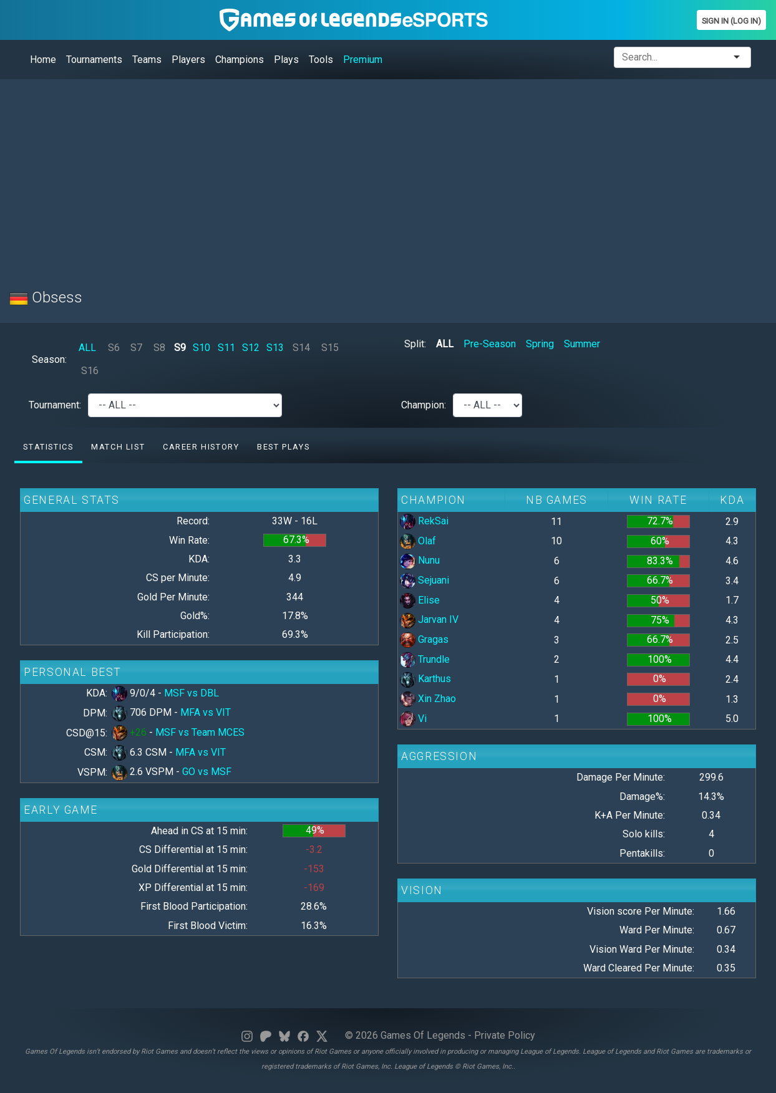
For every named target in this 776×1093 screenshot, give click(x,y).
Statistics (48, 446)
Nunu (420, 560)
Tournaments (94, 59)
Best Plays (283, 446)
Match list (118, 446)
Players (188, 59)
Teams (147, 59)
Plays (286, 59)
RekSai (424, 521)
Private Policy (504, 1035)
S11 (226, 348)
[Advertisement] (383, 176)
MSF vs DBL (191, 693)
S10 (201, 348)
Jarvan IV (429, 619)
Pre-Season (489, 344)
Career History (201, 446)
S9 (180, 348)
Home (43, 59)
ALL (87, 348)
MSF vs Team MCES (200, 732)
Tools (321, 59)
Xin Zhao (428, 699)
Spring (540, 344)
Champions (239, 59)
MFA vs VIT (205, 712)
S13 (275, 348)
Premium (362, 59)
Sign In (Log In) (731, 21)
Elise (420, 600)
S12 (250, 348)
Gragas (424, 639)
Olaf (418, 541)
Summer (582, 344)
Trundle (425, 659)
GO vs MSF (206, 772)
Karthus (425, 679)
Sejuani (424, 580)
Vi (413, 719)
